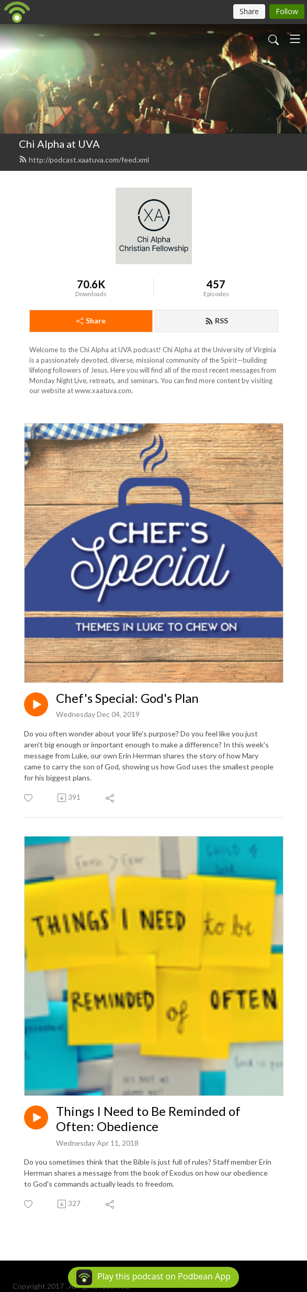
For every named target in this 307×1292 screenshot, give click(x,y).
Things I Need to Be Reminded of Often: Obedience (148, 1119)
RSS (216, 320)
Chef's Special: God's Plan (127, 698)
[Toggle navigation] (295, 39)
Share (91, 320)
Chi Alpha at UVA (59, 143)
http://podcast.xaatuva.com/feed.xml (84, 159)
